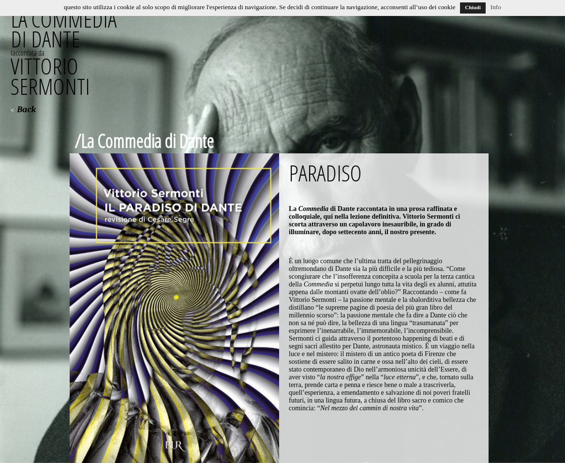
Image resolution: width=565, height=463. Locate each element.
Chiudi (472, 7)
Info (496, 7)
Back (26, 110)
